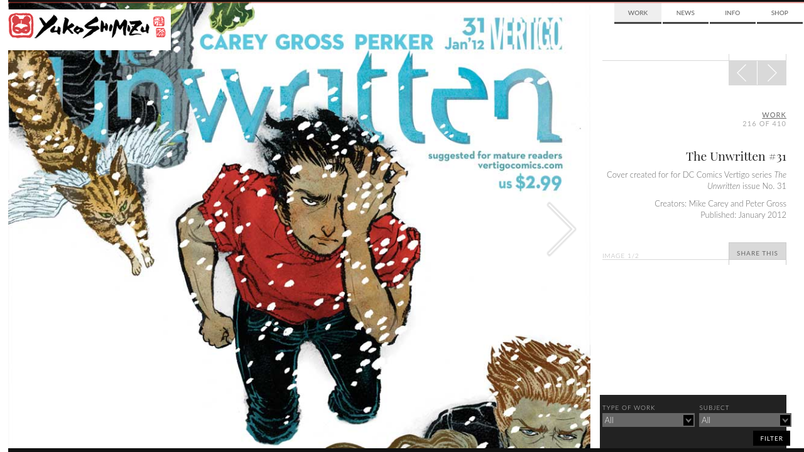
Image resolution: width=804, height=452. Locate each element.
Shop (779, 12)
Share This (757, 253)
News (685, 12)
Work (638, 12)
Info (732, 12)
